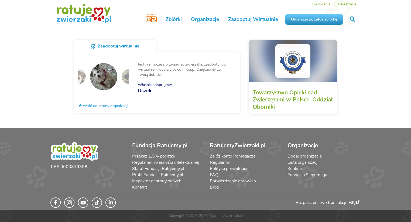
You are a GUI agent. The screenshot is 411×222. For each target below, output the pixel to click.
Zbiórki (174, 19)
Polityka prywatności (229, 169)
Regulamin (220, 162)
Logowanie (321, 4)
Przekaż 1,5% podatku (153, 156)
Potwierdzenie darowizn (233, 181)
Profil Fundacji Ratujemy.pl (157, 175)
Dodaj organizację (304, 156)
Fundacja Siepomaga (307, 175)
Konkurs (295, 169)
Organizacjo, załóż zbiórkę (314, 19)
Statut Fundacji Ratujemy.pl (158, 169)
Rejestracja (347, 4)
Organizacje (205, 19)
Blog (214, 187)
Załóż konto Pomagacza (232, 156)
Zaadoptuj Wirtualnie (253, 19)
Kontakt (139, 187)
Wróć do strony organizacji (103, 105)
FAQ (214, 175)
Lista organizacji (302, 162)
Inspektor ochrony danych (156, 181)
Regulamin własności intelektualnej (165, 162)
